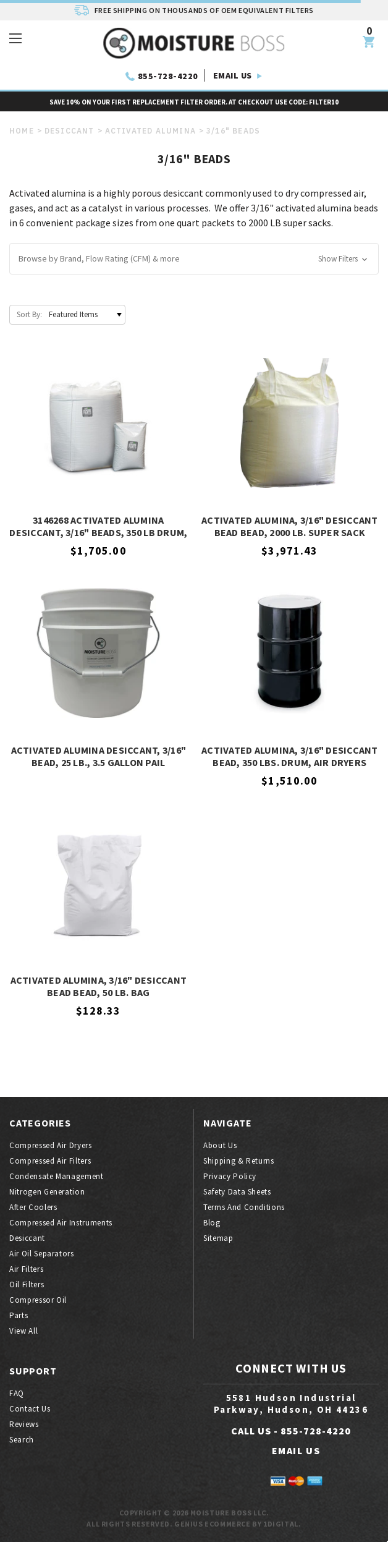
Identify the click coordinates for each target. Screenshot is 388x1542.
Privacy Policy (229, 1176)
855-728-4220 (168, 76)
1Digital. (282, 1523)
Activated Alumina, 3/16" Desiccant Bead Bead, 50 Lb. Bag (99, 986)
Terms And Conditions (244, 1207)
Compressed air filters (50, 1161)
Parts (18, 1315)
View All (23, 1331)
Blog (212, 1222)
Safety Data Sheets (237, 1191)
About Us (220, 1145)
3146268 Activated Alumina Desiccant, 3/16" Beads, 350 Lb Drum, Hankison (98, 527)
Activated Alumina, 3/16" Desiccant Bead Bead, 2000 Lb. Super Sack (289, 526)
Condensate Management (56, 1176)
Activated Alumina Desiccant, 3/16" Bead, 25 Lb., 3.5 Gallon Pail (99, 756)
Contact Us (30, 1409)
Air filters (26, 1269)
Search (21, 1439)
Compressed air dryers (50, 1145)
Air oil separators (41, 1253)
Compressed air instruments (60, 1222)
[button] (194, 259)
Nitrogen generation (47, 1191)
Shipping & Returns (238, 1161)
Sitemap (218, 1238)
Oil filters (26, 1284)
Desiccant (27, 1238)
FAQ (16, 1393)
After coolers (33, 1207)
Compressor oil (38, 1300)
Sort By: (29, 314)
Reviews (24, 1424)
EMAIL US (232, 75)
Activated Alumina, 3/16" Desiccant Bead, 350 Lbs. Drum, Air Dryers (289, 756)
